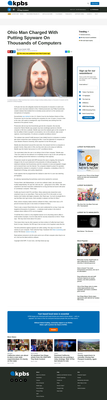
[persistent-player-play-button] (9, 11)
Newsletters (39, 377)
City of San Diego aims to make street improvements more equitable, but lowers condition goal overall (87, 289)
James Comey (30, 232)
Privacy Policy (39, 391)
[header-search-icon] (88, 4)
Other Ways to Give (82, 383)
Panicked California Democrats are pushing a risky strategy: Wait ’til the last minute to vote (64, 358)
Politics (56, 353)
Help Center (59, 391)
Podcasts (68, 15)
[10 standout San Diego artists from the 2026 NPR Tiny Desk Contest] (42, 345)
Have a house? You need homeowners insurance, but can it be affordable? (88, 269)
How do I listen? (60, 385)
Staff (37, 393)
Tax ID (79, 385)
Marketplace (83, 10)
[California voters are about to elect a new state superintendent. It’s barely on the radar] (18, 345)
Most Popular (83, 241)
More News (12, 337)
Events (89, 15)
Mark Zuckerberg (58, 229)
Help (96, 15)
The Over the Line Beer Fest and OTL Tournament (87, 205)
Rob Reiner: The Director (85, 231)
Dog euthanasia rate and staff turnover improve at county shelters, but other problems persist (86, 279)
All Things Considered (22, 11)
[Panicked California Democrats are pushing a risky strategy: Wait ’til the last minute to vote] (65, 345)
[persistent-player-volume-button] (13, 11)
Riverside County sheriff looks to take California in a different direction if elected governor (87, 261)
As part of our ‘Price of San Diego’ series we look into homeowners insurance (88, 177)
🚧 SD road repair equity (86, 40)
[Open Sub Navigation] (24, 15)
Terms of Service (40, 396)
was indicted (26, 116)
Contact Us (59, 380)
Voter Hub (15, 15)
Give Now (95, 4)
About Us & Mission (40, 374)
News (21, 15)
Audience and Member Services (64, 374)
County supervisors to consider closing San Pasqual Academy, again (87, 357)
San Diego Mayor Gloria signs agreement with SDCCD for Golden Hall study (88, 298)
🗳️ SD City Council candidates (87, 37)
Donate (53, 330)
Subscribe (88, 117)
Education (9, 353)
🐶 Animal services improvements (84, 35)
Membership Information (83, 380)
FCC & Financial (40, 383)
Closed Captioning (61, 377)
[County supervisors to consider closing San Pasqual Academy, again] (89, 345)
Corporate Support (82, 374)
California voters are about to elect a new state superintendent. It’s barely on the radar (17, 358)
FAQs (58, 383)
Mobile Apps (39, 385)
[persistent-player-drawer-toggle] (94, 11)
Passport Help (60, 388)
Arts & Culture (47, 15)
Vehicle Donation (81, 388)
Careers (38, 380)
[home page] (17, 4)
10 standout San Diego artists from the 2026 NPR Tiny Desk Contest (41, 357)
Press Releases (40, 388)
